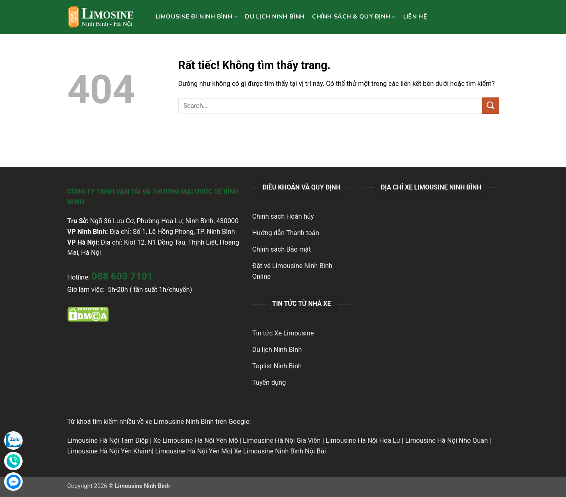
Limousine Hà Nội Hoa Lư (363, 440)
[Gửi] (490, 105)
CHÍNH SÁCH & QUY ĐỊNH (354, 16)
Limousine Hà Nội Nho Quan (446, 440)
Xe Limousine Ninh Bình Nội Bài (280, 451)
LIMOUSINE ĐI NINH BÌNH (197, 16)
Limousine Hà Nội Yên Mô (193, 451)
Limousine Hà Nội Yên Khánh (109, 451)
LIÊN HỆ (415, 16)
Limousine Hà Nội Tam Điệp (108, 440)
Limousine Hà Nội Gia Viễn (282, 440)
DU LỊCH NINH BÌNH (275, 16)
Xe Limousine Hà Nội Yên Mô (195, 440)
